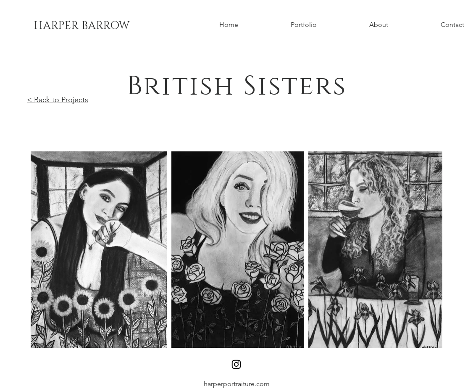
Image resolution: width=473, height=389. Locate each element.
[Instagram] (236, 364)
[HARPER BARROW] (82, 26)
